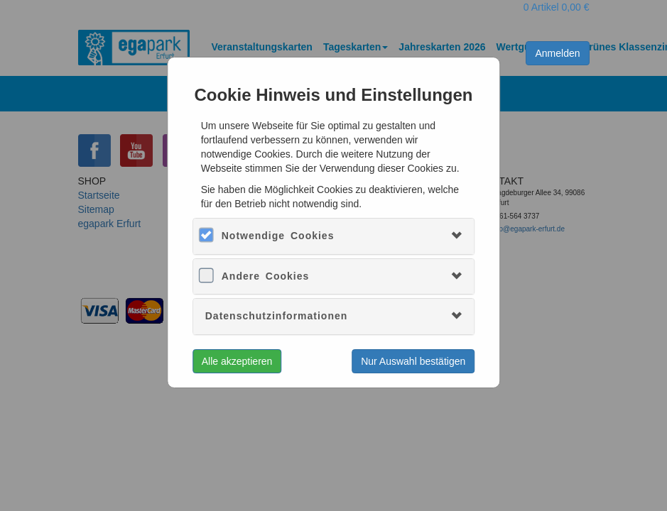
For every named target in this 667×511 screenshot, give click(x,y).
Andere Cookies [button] (266, 276)
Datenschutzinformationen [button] (276, 316)
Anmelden (557, 53)
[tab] (334, 236)
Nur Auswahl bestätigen (413, 361)
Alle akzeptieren (237, 361)
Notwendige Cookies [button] (278, 235)
